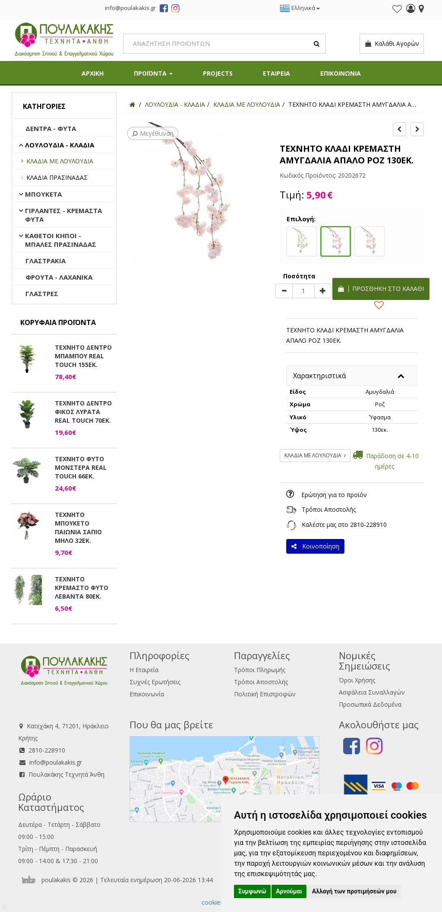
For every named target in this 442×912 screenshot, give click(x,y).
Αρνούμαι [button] (289, 891)
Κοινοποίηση (315, 546)
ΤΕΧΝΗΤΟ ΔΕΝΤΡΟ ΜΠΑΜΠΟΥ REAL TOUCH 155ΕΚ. (83, 356)
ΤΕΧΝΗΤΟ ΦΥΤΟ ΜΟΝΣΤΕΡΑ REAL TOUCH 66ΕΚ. (81, 467)
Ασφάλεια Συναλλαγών (372, 692)
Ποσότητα (299, 276)
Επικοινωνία (146, 694)
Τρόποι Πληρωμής (259, 670)
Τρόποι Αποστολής (329, 509)
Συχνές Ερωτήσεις (154, 682)
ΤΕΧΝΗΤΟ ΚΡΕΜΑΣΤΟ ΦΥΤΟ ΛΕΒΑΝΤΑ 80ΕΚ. (81, 587)
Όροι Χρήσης (357, 680)
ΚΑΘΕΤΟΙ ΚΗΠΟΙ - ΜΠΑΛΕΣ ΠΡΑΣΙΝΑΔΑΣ (60, 240)
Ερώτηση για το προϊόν (334, 495)
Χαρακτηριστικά (319, 375)
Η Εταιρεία (143, 670)
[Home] (132, 104)
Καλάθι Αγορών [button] (391, 43)
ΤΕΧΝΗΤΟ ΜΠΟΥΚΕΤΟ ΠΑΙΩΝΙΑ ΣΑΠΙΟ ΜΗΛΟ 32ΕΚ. (78, 527)
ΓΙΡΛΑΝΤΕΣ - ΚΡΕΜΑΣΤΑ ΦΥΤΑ (63, 214)
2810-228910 (368, 524)
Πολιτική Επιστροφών (265, 694)
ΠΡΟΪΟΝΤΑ (153, 73)
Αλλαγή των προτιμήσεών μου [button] (354, 891)
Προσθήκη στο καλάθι (381, 288)
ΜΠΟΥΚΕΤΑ (43, 194)
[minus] (284, 291)
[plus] (323, 291)
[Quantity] (303, 291)
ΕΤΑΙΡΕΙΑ (276, 73)
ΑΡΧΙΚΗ (93, 73)
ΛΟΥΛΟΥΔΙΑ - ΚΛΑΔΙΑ (59, 144)
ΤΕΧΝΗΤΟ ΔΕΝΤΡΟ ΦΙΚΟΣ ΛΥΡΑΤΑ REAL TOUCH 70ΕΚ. (83, 411)
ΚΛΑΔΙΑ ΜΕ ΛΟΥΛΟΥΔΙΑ (59, 161)
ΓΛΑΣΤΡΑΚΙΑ (45, 260)
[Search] (224, 44)
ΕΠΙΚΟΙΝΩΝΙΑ (340, 73)
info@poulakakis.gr (55, 762)
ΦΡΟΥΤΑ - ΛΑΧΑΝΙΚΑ (58, 277)
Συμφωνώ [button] (252, 891)
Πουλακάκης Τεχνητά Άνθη (66, 774)
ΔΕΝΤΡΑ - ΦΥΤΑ (50, 128)
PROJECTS (218, 73)
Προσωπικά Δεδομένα (370, 704)
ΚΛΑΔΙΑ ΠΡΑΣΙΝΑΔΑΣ (57, 177)
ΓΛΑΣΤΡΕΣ (41, 293)
